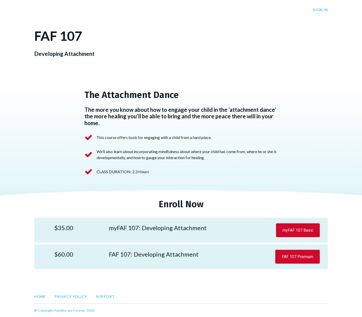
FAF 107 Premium (297, 256)
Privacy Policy (71, 296)
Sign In (320, 10)
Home (40, 296)
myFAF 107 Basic (298, 230)
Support (105, 296)
